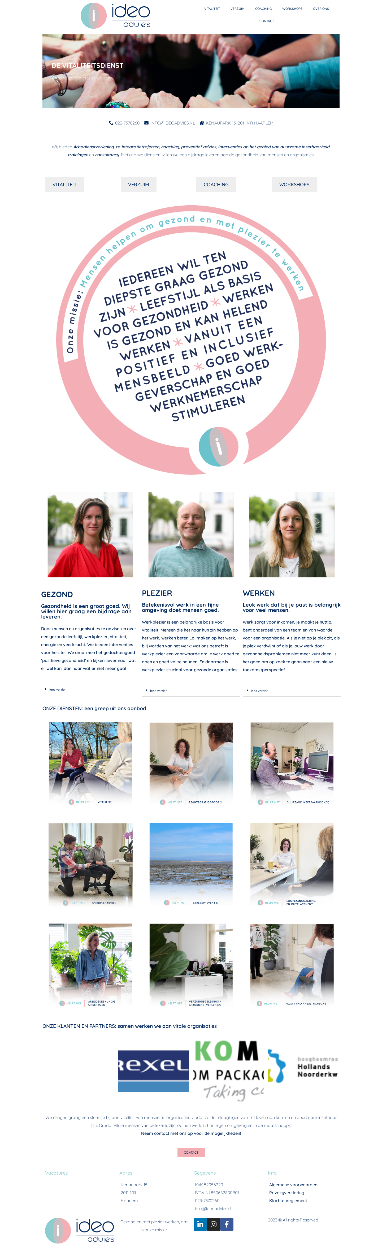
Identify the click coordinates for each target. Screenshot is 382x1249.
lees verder (57, 689)
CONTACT (266, 21)
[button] (90, 689)
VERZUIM (238, 9)
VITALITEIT (212, 9)
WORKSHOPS (292, 9)
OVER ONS (321, 9)
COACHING (263, 9)
